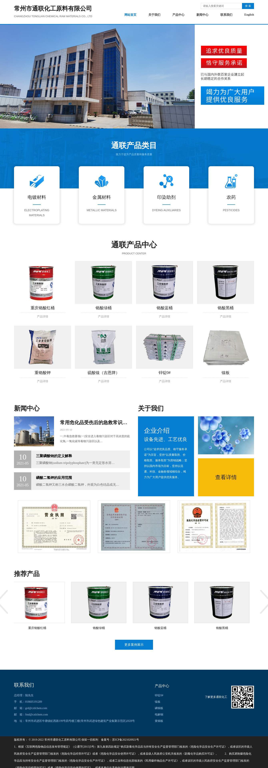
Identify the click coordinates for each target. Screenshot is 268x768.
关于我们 (154, 14)
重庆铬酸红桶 (38, 628)
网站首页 (130, 14)
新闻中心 (202, 14)
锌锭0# (159, 695)
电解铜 (159, 714)
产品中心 (178, 14)
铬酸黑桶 (223, 628)
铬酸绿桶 (100, 628)
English (249, 14)
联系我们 (226, 14)
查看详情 (226, 477)
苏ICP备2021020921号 (125, 739)
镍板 (157, 701)
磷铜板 (159, 708)
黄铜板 (159, 720)
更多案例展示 (134, 644)
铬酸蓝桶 (161, 628)
